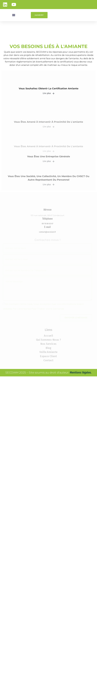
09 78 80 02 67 (47, 280)
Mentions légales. (81, 428)
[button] (13, 15)
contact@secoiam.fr (47, 288)
